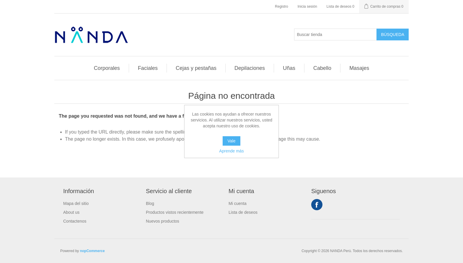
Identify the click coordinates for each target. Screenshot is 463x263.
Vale (232, 141)
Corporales (107, 68)
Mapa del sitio (76, 203)
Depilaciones (249, 68)
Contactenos (75, 221)
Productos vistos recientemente (174, 212)
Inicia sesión (307, 6)
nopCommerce (92, 251)
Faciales (148, 68)
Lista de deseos (243, 212)
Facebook (316, 204)
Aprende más (231, 151)
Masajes (359, 68)
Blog (150, 203)
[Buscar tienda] (335, 34)
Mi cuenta (238, 203)
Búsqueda (392, 34)
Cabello (322, 68)
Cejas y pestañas (196, 68)
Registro (281, 6)
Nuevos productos (162, 221)
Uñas (289, 68)
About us (71, 212)
